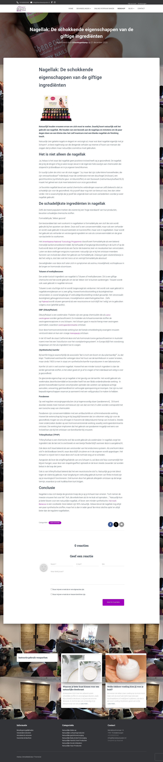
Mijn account (130, 3)
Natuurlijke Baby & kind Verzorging (74, 738)
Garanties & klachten (24, 738)
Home (71, 8)
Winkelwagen (141, 3)
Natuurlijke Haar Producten (71, 746)
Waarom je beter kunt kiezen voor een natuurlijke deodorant (81, 688)
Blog (131, 8)
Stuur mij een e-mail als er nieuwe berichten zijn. (69, 594)
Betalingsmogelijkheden (25, 730)
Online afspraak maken (104, 8)
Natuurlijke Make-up (69, 730)
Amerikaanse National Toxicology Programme (63, 241)
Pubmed (45, 301)
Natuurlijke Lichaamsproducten (73, 733)
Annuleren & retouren (24, 735)
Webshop (121, 8)
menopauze (75, 333)
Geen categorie (55, 522)
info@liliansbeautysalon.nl (43, 2)
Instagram (58, 2)
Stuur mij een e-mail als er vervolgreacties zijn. (69, 589)
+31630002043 (24, 2)
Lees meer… (84, 704)
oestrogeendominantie (68, 325)
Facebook (55, 2)
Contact (141, 8)
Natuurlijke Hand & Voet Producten (74, 740)
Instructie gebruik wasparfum (33, 657)
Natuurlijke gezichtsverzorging (73, 735)
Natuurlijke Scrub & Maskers (72, 743)
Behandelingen (84, 8)
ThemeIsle (37, 757)
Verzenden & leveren (24, 733)
